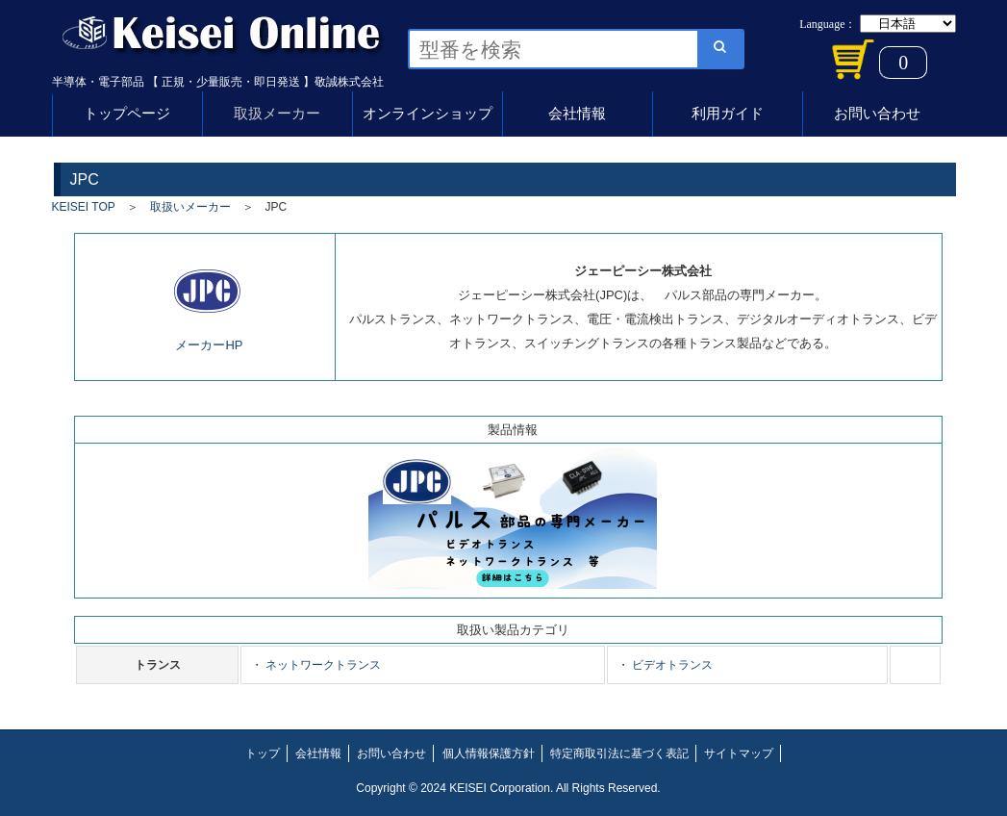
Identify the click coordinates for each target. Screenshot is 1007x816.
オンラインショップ (427, 113)
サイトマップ (738, 753)
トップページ (127, 113)
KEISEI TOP (83, 207)
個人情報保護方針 (488, 753)
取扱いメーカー (190, 207)
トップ (262, 753)
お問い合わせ (877, 113)
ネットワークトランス (322, 665)
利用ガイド (728, 113)
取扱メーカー (277, 113)
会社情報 (577, 113)
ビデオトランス (671, 665)
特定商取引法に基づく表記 (619, 753)
